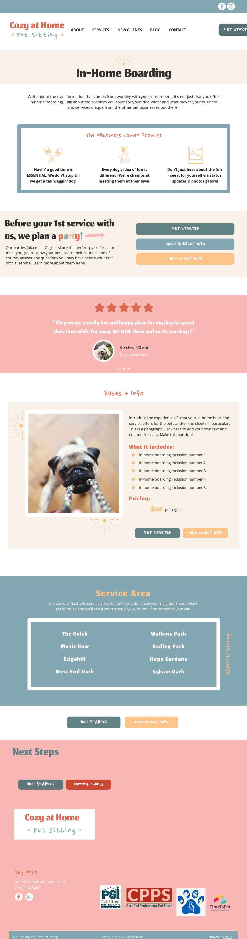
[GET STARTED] (185, 229)
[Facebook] (222, 6)
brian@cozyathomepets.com (40, 881)
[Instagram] (231, 6)
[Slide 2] (124, 369)
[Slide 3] (129, 369)
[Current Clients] (88, 785)
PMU (228, 937)
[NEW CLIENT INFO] (185, 259)
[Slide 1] (118, 369)
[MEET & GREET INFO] (185, 244)
